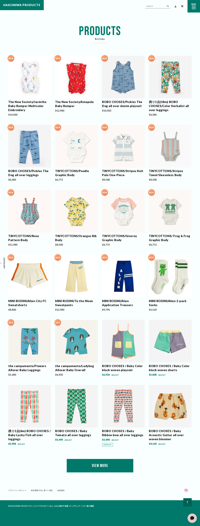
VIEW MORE (100, 465)
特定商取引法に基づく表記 (42, 490)
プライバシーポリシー (17, 490)
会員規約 (61, 490)
